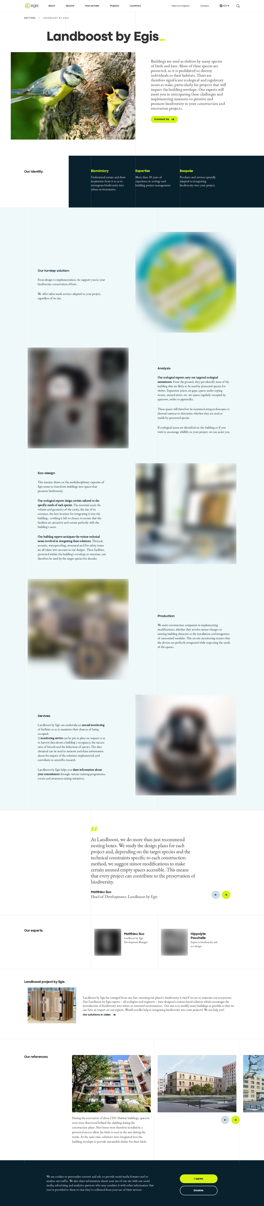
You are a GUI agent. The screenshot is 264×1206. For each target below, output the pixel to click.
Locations (135, 6)
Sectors (70, 6)
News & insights (180, 6)
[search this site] (238, 6)
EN (224, 5)
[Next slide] (226, 895)
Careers (204, 6)
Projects (114, 6)
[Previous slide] (215, 895)
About (51, 6)
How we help (92, 6)
